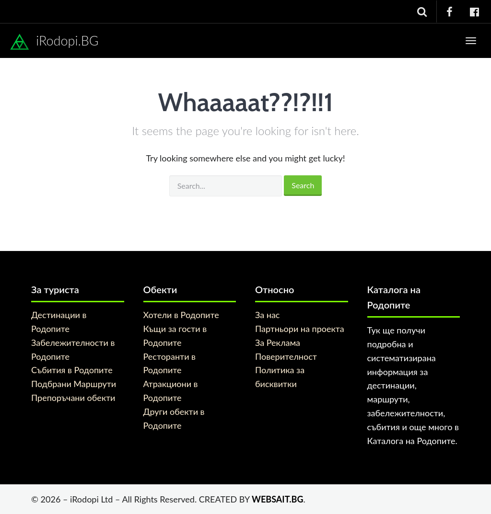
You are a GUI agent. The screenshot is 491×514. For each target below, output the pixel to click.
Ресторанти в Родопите (169, 363)
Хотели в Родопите (181, 314)
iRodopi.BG (54, 42)
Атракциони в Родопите (170, 390)
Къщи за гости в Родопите (175, 335)
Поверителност (286, 356)
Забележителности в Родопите (73, 349)
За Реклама (277, 342)
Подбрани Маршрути (73, 383)
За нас (267, 314)
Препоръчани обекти (73, 397)
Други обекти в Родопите (174, 418)
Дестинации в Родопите (58, 321)
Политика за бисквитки (279, 377)
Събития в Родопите (72, 370)
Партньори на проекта (299, 328)
